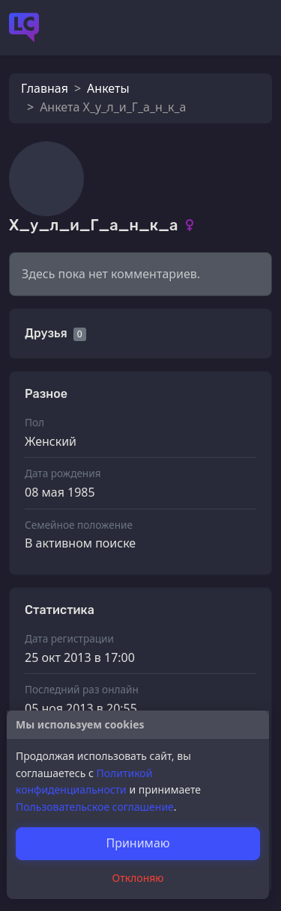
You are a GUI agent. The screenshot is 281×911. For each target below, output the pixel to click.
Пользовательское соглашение (95, 807)
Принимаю (137, 843)
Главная (44, 88)
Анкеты (108, 88)
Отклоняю (138, 878)
